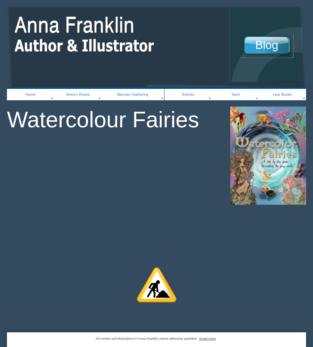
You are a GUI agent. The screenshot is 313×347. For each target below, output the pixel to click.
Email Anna (207, 338)
